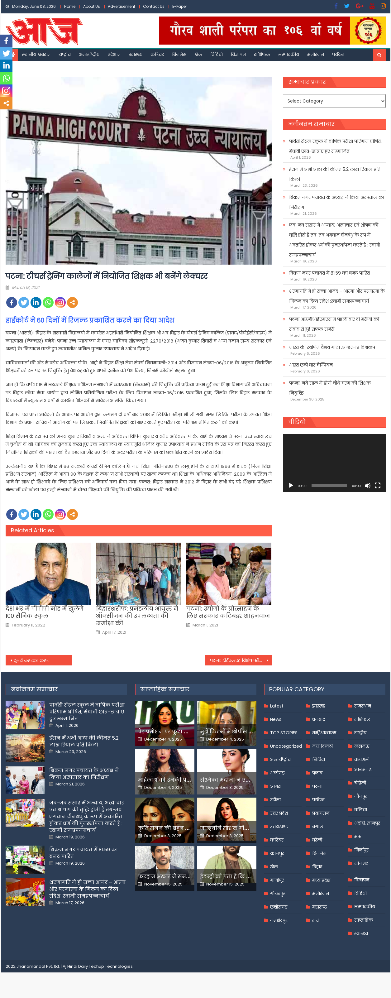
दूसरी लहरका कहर (31, 660)
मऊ (357, 836)
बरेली (317, 840)
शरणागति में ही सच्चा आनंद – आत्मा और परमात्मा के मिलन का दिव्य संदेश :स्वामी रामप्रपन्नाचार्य (337, 296)
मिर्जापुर (361, 850)
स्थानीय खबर (34, 54)
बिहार (317, 867)
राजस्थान (362, 706)
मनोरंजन (315, 54)
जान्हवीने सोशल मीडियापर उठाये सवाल (245, 828)
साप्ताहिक (363, 920)
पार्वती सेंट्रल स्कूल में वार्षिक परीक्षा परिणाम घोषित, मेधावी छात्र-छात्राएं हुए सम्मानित (335, 146)
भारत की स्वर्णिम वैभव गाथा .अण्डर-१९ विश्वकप (332, 347)
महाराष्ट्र (319, 907)
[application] (334, 463)
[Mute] (368, 485)
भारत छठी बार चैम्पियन (311, 365)
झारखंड (318, 706)
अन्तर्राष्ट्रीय (89, 54)
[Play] (291, 485)
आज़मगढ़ (362, 769)
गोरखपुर (277, 893)
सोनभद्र (361, 863)
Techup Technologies (111, 966)
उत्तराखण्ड (279, 826)
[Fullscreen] (377, 485)
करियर (157, 54)
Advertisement (121, 6)
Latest (277, 706)
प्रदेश (111, 54)
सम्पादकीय (288, 54)
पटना (317, 786)
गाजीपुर (277, 880)
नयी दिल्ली (322, 746)
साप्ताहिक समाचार (164, 689)
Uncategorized (286, 746)
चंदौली (360, 783)
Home (69, 6)
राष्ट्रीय (65, 54)
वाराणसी (362, 759)
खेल (198, 54)
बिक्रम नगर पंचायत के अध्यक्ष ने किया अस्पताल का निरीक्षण (336, 202)
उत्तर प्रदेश (279, 813)
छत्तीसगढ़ (278, 907)
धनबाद (318, 719)
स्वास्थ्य (135, 54)
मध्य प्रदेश (321, 880)
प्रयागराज (320, 813)
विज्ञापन (238, 54)
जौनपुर (360, 796)
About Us (91, 6)
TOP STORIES (284, 733)
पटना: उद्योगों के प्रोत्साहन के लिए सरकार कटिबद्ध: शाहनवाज (228, 612)
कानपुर (277, 853)
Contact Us (154, 6)
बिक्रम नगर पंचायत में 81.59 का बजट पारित (329, 273)
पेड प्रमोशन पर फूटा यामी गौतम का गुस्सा (185, 731)
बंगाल (317, 826)
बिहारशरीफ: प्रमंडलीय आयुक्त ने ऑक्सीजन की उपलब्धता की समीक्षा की (137, 616)
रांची (316, 920)
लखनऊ (362, 746)
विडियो (216, 54)
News (275, 719)
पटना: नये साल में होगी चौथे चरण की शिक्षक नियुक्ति (330, 388)
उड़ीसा (275, 800)
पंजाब (317, 773)
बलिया (360, 810)
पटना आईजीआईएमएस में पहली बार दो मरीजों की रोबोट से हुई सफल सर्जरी (334, 324)
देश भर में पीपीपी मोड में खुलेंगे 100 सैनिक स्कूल (44, 612)
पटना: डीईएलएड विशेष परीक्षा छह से (241, 660)
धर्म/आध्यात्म (324, 733)
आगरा (275, 786)
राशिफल (262, 54)
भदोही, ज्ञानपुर (367, 823)
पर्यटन (338, 54)
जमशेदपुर (279, 920)
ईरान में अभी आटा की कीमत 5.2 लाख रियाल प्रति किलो (334, 174)
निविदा (318, 759)
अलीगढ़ (277, 773)
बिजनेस (179, 54)
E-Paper (179, 6)
